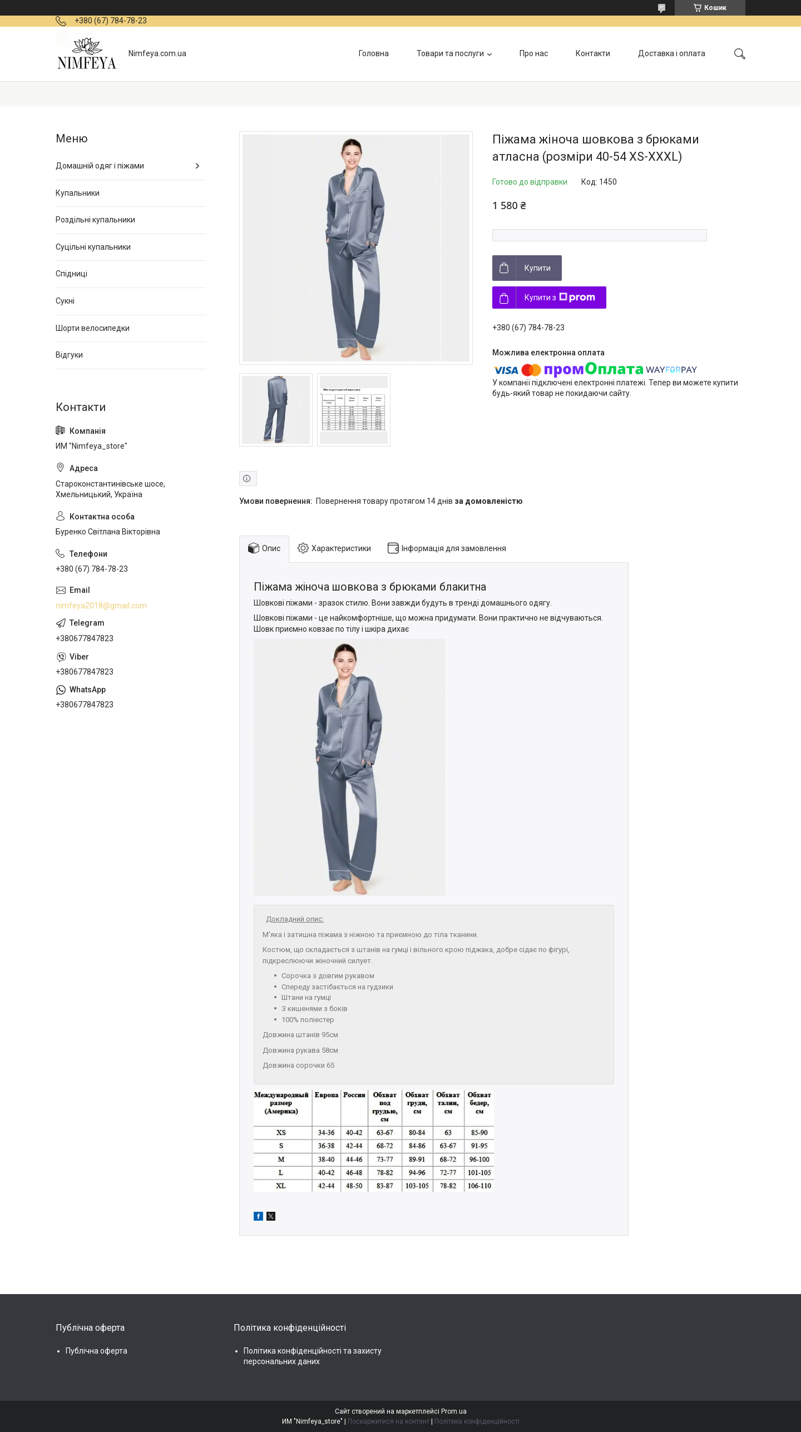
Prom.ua (454, 1411)
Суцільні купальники (93, 246)
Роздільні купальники (95, 219)
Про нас (534, 53)
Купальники (78, 193)
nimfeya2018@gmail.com (101, 605)
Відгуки (69, 354)
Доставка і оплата (671, 53)
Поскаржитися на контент (388, 1421)
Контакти (593, 53)
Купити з (560, 298)
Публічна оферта (96, 1350)
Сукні (65, 300)
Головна (374, 53)
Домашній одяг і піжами (100, 165)
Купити (538, 268)
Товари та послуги (450, 53)
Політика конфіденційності (477, 1421)
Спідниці (71, 273)
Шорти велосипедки (93, 328)
